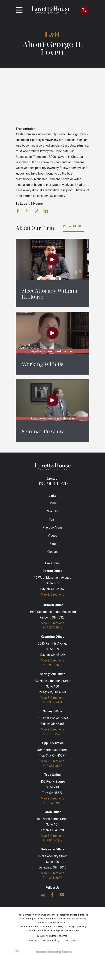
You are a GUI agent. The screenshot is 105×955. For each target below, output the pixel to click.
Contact (52, 552)
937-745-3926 (52, 803)
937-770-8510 (52, 734)
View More (73, 226)
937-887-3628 (52, 765)
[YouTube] (62, 894)
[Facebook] (52, 894)
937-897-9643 (52, 627)
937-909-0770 (53, 483)
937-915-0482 (52, 840)
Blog (53, 544)
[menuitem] (34, 940)
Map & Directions (52, 594)
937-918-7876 (52, 664)
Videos (52, 535)
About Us (52, 511)
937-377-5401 (52, 702)
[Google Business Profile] (43, 894)
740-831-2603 (52, 877)
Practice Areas (52, 527)
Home (53, 503)
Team (52, 519)
